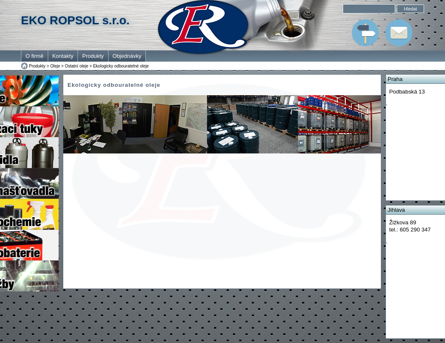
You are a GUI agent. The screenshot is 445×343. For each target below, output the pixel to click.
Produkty (92, 56)
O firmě (35, 56)
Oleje (55, 66)
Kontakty (63, 56)
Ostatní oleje (76, 66)
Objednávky (127, 56)
